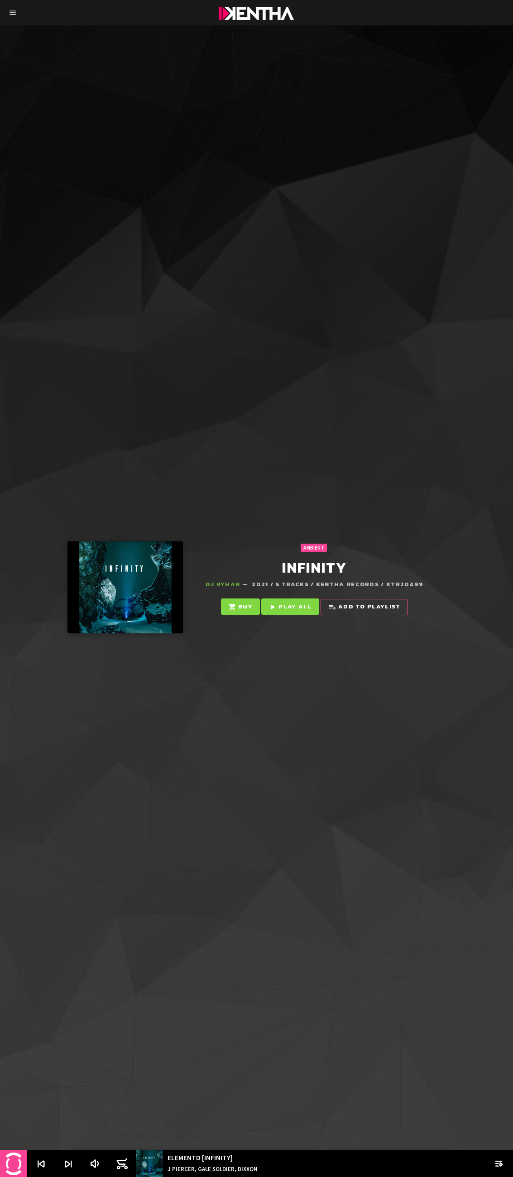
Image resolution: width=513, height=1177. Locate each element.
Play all (290, 606)
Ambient (313, 548)
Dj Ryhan (223, 584)
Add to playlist (364, 606)
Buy (240, 606)
